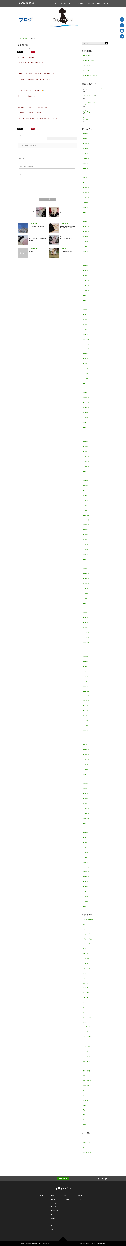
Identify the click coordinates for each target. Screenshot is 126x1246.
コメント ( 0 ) (32, 138)
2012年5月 (86, 666)
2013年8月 (86, 593)
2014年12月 (86, 515)
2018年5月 (86, 314)
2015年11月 (86, 461)
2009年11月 (86, 813)
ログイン (85, 1138)
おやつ (85, 929)
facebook (53, 1222)
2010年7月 (86, 774)
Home (55, 3)
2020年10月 (86, 197)
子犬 (84, 1090)
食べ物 (85, 1124)
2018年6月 (86, 310)
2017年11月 (86, 344)
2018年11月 (86, 285)
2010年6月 (86, 779)
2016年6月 (86, 427)
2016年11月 (86, 402)
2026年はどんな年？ (88, 60)
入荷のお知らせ (87, 1080)
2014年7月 (86, 539)
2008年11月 (86, 872)
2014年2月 (86, 564)
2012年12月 (86, 632)
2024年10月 (86, 158)
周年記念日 (86, 1085)
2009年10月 (86, 818)
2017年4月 (86, 378)
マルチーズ (86, 1066)
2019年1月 (86, 275)
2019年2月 (86, 270)
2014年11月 (86, 520)
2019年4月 (86, 261)
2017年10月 (86, 349)
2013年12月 (86, 574)
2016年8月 (86, 417)
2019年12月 (86, 226)
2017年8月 (86, 358)
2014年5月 (86, 549)
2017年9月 (86, 354)
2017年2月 (86, 388)
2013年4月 (86, 613)
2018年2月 (86, 329)
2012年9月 (86, 647)
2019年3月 (86, 266)
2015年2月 (86, 505)
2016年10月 (86, 407)
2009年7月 (86, 832)
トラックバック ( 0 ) (62, 138)
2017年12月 (86, 339)
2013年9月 (86, 588)
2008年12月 (86, 867)
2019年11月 (86, 231)
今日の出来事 (86, 1071)
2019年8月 (86, 241)
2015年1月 (86, 510)
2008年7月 (86, 891)
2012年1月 (86, 686)
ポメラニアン (86, 1061)
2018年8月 (86, 300)
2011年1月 (86, 745)
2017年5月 (86, 373)
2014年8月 (86, 534)
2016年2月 (86, 446)
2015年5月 (86, 490)
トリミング (86, 1012)
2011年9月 (86, 705)
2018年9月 (86, 295)
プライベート (86, 1046)
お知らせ (27, 38)
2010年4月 (86, 789)
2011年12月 (86, 691)
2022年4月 (86, 163)
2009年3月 (86, 852)
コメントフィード (88, 1147)
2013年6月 (86, 603)
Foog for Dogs (90, 3)
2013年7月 (86, 598)
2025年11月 (86, 143)
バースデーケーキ (88, 1032)
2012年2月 (86, 681)
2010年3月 (86, 793)
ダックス (85, 1002)
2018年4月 (86, 319)
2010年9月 (86, 764)
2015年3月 (86, 500)
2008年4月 (86, 906)
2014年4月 (86, 554)
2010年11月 (86, 754)
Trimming (71, 3)
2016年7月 (86, 422)
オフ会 (85, 110)
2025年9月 (86, 148)
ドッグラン (86, 70)
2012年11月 (86, 637)
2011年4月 (86, 730)
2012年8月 (86, 652)
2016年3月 (86, 441)
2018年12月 (86, 280)
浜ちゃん (85, 104)
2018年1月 (86, 334)
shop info (105, 3)
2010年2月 (86, 798)
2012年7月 (86, 657)
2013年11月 (86, 578)
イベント (85, 973)
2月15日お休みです (88, 55)
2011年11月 (86, 696)
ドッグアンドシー (90, 1243)
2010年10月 (86, 759)
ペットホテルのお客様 (89, 95)
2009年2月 (86, 857)
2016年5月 (86, 432)
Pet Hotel (80, 3)
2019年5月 (86, 256)
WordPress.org (87, 1152)
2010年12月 (86, 749)
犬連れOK (85, 1110)
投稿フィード (86, 1143)
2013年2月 (86, 622)
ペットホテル (86, 65)
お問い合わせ (63, 1178)
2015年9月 (86, 471)
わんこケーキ (86, 968)
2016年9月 (86, 412)
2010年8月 (86, 769)
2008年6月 (86, 896)
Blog (98, 3)
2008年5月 (86, 901)
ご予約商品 (86, 958)
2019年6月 (86, 251)
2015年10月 (86, 466)
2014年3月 (86, 559)
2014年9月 (86, 529)
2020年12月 (86, 187)
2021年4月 (86, 178)
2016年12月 (86, 398)
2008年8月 (86, 886)
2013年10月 (86, 583)
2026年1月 (86, 138)
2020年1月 (86, 222)
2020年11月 (86, 192)
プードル (85, 1051)
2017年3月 (86, 383)
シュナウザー (86, 992)
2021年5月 (86, 173)
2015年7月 (86, 481)
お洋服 (85, 948)
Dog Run (63, 3)
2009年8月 (86, 828)
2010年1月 (86, 803)
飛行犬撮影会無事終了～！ (67, 251)
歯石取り (85, 1105)
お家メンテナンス (88, 939)
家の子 (85, 1095)
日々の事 (85, 1100)
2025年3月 (86, 153)
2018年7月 (86, 305)
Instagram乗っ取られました (90, 75)
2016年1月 (86, 451)
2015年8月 (86, 476)
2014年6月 (86, 544)
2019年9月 (86, 236)
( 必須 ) (22, 158)
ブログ (22, 38)
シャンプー (86, 987)
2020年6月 (86, 207)
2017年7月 (86, 363)
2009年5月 (86, 842)
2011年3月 (86, 735)
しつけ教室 (86, 963)
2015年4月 (86, 495)
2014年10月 (86, 525)
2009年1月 (86, 862)
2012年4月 (86, 671)
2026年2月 (86, 134)
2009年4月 (86, 847)
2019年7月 (86, 246)
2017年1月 (86, 393)
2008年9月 (86, 881)
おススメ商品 (86, 934)
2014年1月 (86, 569)
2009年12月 (86, 808)
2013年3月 (86, 617)
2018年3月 (86, 324)
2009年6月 (86, 837)
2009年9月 (86, 823)
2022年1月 (86, 168)
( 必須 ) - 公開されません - (26, 166)
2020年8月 (86, 202)
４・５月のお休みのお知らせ (37, 226)
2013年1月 (86, 627)
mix (84, 924)
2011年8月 (86, 710)
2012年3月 (86, 676)
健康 (84, 1075)
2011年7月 (86, 715)
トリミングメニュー (88, 1017)
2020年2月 (86, 217)
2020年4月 (86, 212)
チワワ (85, 1007)
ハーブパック (86, 1027)
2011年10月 (86, 701)
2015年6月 (86, 486)
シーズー (85, 997)
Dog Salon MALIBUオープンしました (93, 88)
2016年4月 (86, 437)
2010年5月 (86, 784)
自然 (84, 1115)
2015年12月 (86, 456)
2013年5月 (86, 608)
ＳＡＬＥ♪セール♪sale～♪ (67, 238)
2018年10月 (86, 290)
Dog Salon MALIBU (88, 919)
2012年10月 (86, 642)
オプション (86, 983)
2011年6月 (86, 720)
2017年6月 (86, 368)
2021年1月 (86, 182)
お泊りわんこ (86, 944)
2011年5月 (86, 725)
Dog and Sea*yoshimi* (88, 97)
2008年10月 (86, 877)
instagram (53, 1225)
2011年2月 (86, 740)
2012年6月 (86, 661)
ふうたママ (85, 119)
